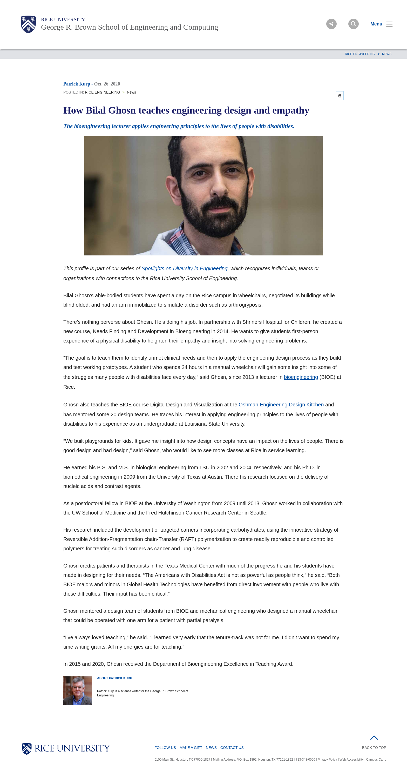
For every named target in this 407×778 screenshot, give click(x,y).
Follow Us (165, 748)
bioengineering (301, 377)
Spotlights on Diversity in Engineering (184, 268)
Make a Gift (191, 748)
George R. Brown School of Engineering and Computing (129, 27)
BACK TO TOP (374, 748)
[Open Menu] (378, 24)
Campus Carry (376, 759)
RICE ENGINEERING (360, 54)
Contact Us (232, 748)
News (386, 54)
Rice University (63, 19)
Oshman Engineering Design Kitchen (281, 404)
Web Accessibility (351, 759)
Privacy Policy (327, 759)
